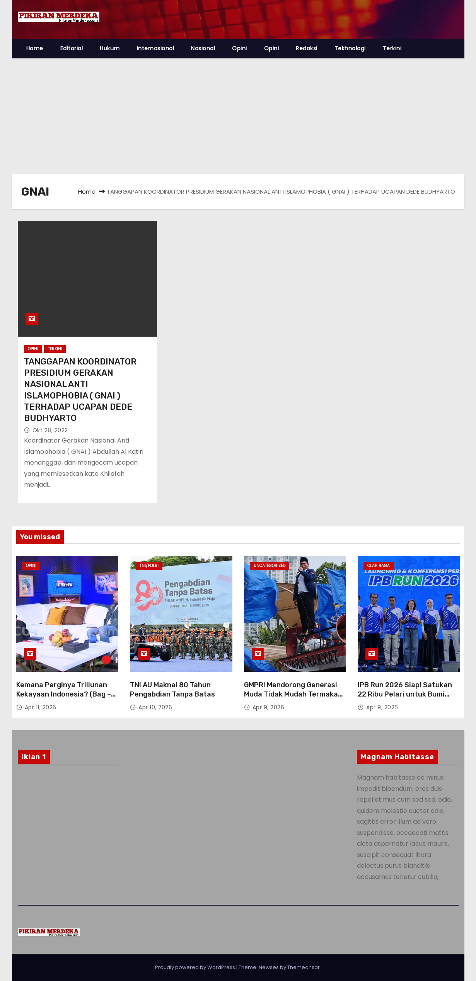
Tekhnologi (350, 48)
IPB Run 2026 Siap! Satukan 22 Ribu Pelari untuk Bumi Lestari (405, 694)
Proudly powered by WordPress (195, 967)
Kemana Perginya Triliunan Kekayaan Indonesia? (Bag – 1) (63, 694)
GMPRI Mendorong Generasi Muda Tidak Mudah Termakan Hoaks (293, 694)
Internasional (155, 48)
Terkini (392, 48)
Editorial (71, 48)
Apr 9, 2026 (269, 707)
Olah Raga (378, 566)
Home (34, 48)
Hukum (110, 48)
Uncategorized (269, 566)
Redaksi (306, 48)
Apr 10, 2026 (155, 707)
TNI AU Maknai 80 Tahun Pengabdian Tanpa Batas (172, 689)
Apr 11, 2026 (40, 707)
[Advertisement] (238, 116)
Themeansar (303, 967)
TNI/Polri (149, 566)
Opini (239, 48)
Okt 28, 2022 (50, 430)
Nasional (203, 48)
